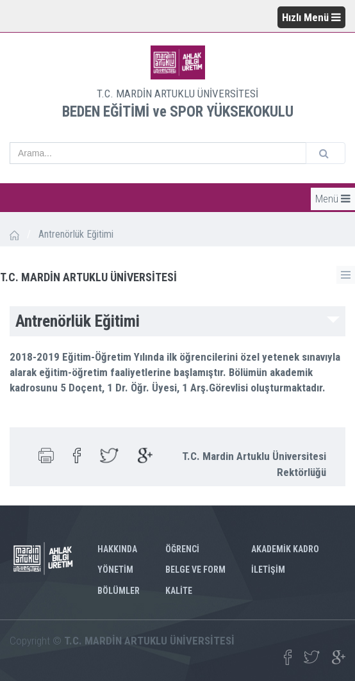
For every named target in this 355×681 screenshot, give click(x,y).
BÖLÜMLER (118, 591)
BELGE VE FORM (195, 569)
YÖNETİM (115, 569)
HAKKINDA (117, 549)
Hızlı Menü (311, 17)
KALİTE (178, 591)
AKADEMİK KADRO (285, 549)
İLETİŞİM (268, 569)
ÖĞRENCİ (182, 549)
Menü (333, 198)
